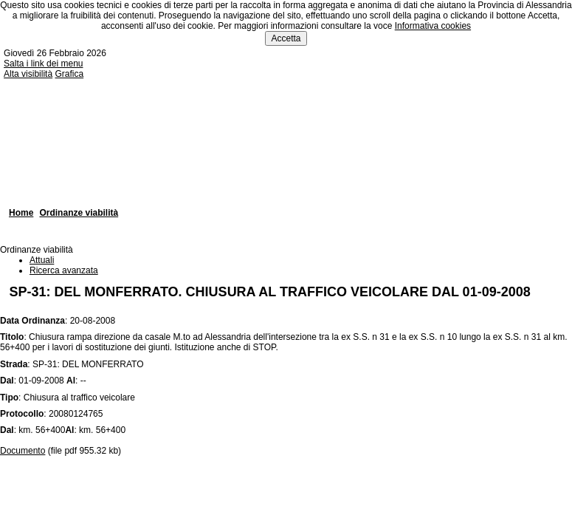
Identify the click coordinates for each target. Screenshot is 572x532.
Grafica (69, 74)
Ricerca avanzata (64, 270)
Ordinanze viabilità (78, 213)
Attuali (42, 260)
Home (21, 213)
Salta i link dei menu (43, 63)
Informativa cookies (433, 26)
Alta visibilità (28, 74)
